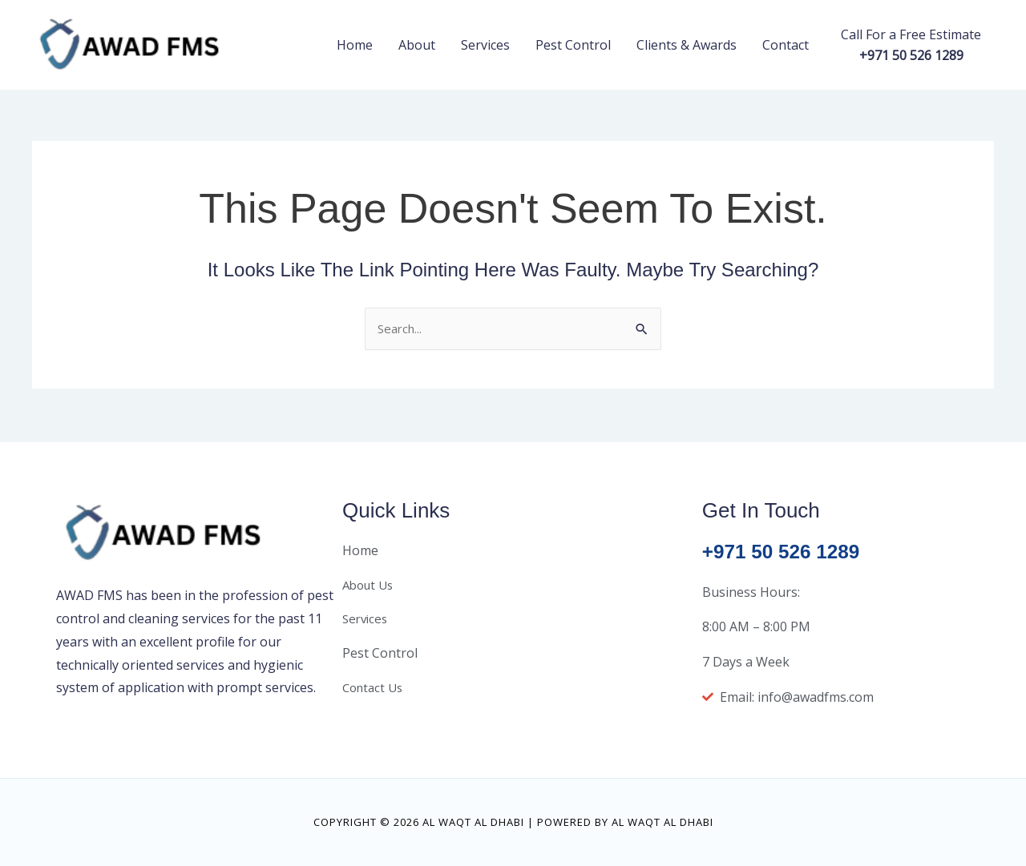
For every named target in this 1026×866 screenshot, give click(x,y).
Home (355, 45)
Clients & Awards (686, 45)
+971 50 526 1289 (786, 551)
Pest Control (573, 45)
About (416, 45)
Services (485, 45)
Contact (785, 45)
